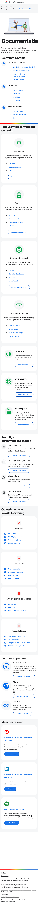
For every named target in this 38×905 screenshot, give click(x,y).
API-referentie (13, 281)
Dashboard (12, 277)
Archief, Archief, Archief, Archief (10, 897)
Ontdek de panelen (15, 167)
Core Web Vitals (14, 326)
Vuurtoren (19, 203)
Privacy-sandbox (14, 543)
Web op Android (15, 491)
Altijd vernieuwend (16, 106)
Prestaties (19, 563)
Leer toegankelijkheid (16, 646)
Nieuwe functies (18, 90)
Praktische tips (13, 575)
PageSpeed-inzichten (19, 313)
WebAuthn (12, 534)
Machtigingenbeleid (15, 537)
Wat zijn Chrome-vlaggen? (21, 70)
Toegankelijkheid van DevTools (19, 643)
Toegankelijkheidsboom (16, 636)
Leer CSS (11, 607)
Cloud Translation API (25, 9)
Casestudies (4, 894)
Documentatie (19, 41)
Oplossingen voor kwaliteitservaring (12, 511)
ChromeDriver (21, 379)
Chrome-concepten (16, 62)
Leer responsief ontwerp (17, 610)
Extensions (12, 85)
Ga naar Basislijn (22, 714)
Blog (14, 118)
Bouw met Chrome (13, 58)
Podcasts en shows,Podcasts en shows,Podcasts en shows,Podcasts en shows (15, 900)
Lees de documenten (18, 177)
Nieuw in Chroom (18, 80)
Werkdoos (19, 351)
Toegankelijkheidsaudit (16, 222)
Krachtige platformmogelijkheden (16, 439)
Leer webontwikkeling (14, 809)
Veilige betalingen (14, 540)
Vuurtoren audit (14, 569)
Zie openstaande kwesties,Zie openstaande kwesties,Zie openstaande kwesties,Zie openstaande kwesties (16, 879)
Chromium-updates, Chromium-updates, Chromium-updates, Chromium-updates (18, 890)
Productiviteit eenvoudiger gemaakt (18, 128)
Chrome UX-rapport (19, 258)
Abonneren (12, 754)
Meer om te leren (12, 722)
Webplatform (13, 476)
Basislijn (16, 702)
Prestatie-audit (14, 219)
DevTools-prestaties (15, 572)
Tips (10, 171)
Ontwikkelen (17, 97)
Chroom (16, 682)
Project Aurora (19, 662)
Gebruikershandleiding (16, 274)
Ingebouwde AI (14, 445)
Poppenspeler (21, 408)
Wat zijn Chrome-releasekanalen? (24, 67)
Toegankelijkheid (19, 631)
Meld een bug (5, 876)
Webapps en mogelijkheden (20, 460)
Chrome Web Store (19, 101)
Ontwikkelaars (19, 151)
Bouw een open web (14, 658)
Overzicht (12, 164)
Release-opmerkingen (20, 114)
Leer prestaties (14, 336)
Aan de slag (16, 94)
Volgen (10, 789)
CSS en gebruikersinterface (19, 599)
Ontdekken (12, 823)
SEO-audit (12, 226)
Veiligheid (19, 528)
